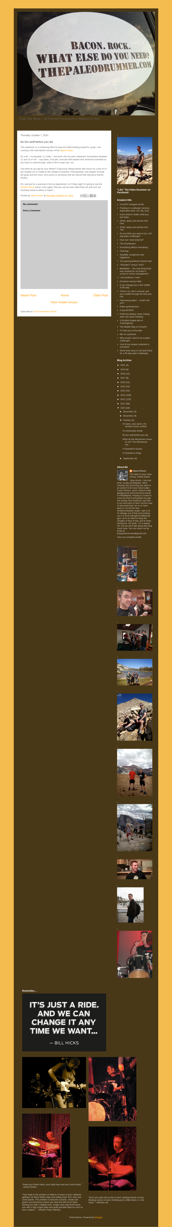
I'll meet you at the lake (131, 330)
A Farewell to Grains (132, 449)
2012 (123, 399)
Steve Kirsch (139, 471)
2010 (123, 408)
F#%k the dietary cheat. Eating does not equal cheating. (134, 315)
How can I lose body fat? (132, 240)
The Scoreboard (127, 243)
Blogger (98, 1217)
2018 (123, 373)
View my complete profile (129, 537)
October (127, 420)
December (128, 411)
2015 (123, 386)
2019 (123, 369)
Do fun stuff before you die (135, 435)
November (128, 416)
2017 (123, 378)
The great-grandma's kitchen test (136, 261)
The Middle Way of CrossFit (133, 327)
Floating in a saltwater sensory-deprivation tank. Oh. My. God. (135, 209)
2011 (123, 403)
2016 (123, 382)
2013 (123, 395)
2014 (123, 390)
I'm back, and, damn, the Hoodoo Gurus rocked (134, 425)
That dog (124, 251)
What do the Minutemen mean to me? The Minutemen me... (137, 442)
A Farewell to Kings (131, 453)
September (128, 458)
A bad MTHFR (127, 310)
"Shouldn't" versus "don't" (132, 265)
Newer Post (28, 295)
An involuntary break (132, 431)
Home (65, 295)
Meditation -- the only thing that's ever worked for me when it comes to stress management (135, 271)
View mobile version (64, 302)
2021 (123, 365)
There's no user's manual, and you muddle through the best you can (136, 294)
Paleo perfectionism (129, 306)
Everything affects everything (134, 247)
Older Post (100, 295)
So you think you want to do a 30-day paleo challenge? (136, 234)
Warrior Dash (66, 150)
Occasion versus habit (130, 281)
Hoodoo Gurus (27, 187)
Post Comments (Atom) (45, 311)
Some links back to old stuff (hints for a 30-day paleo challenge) (136, 352)
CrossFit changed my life (132, 204)
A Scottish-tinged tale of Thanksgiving (131, 321)
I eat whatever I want (130, 277)
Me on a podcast (128, 334)
